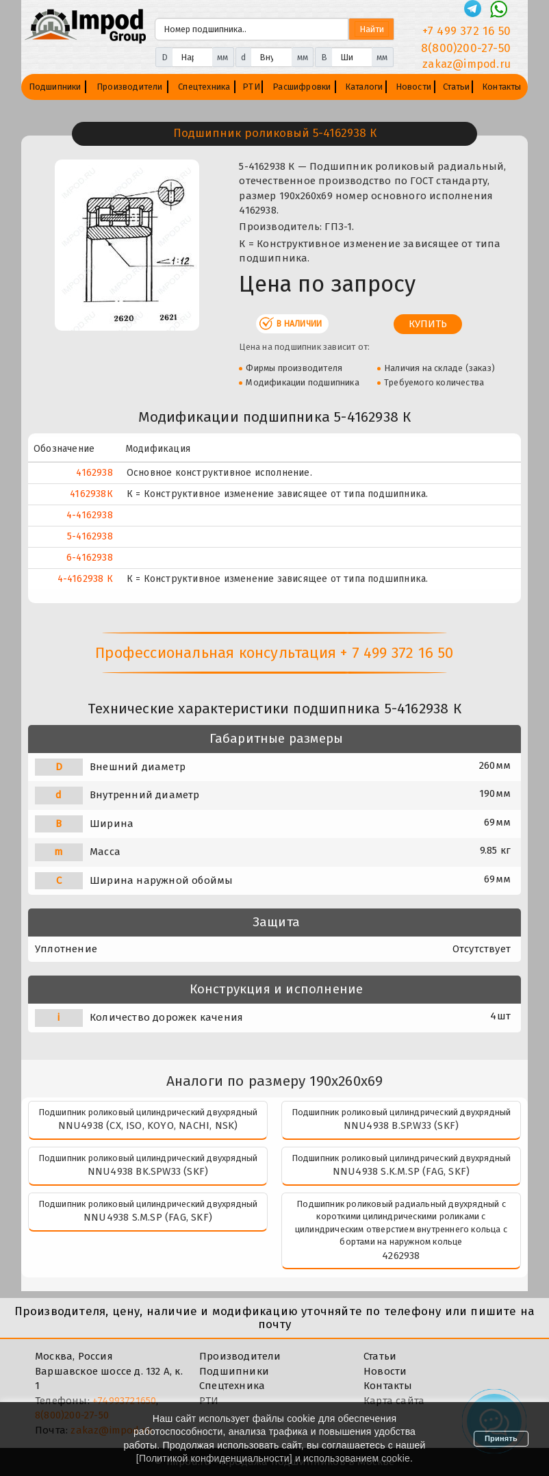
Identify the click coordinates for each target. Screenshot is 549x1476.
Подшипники (55, 86)
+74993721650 (124, 1401)
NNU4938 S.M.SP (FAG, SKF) (148, 1217)
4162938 (94, 473)
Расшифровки (301, 86)
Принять (501, 1438)
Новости (413, 86)
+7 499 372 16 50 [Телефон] (466, 31)
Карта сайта (393, 1401)
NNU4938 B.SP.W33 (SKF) (401, 1125)
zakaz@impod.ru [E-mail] (466, 64)
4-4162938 (89, 515)
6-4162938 (89, 557)
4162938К (91, 494)
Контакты (502, 86)
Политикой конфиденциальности (214, 1458)
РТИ (251, 86)
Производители (130, 86)
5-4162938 (90, 536)
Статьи (456, 86)
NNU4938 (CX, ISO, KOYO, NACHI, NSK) (148, 1125)
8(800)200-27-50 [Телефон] (466, 48)
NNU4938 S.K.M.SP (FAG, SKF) (401, 1171)
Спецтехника (204, 86)
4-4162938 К (85, 579)
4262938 (401, 1255)
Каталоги (364, 86)
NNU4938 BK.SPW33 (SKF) (148, 1171)
